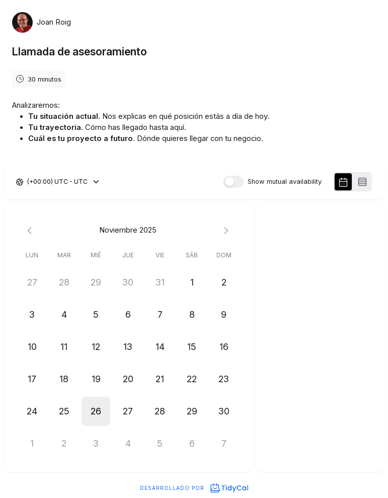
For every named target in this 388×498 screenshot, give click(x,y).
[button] (96, 411)
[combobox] (28, 181)
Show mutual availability (285, 182)
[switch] (233, 182)
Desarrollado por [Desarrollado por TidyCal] (194, 488)
